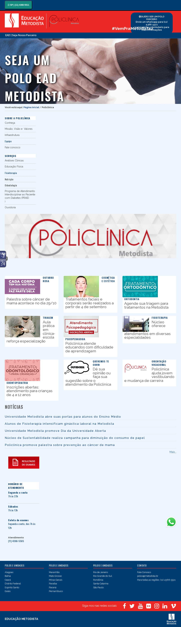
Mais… (173, 451)
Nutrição (9, 179)
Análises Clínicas (14, 160)
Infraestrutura (12, 135)
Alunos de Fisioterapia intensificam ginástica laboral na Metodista (59, 423)
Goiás (7, 591)
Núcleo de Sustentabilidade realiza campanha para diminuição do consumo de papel (75, 438)
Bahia (8, 576)
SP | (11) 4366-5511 (18, 5)
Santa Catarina (100, 583)
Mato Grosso (55, 576)
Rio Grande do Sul (102, 576)
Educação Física (14, 166)
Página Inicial (31, 107)
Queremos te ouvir (101, 363)
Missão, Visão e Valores (19, 128)
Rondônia (98, 580)
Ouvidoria (10, 207)
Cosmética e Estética (108, 279)
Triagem (48, 317)
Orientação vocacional (159, 363)
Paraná (52, 587)
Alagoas (9, 572)
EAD (7, 35)
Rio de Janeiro (100, 572)
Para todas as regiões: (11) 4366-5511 (156, 580)
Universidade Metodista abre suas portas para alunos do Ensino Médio (63, 416)
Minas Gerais (55, 580)
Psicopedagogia (75, 339)
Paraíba (53, 583)
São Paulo (98, 587)
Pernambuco (56, 591)
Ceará (8, 580)
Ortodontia (131, 299)
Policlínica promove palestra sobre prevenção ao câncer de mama (60, 445)
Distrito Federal (13, 583)
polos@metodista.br (147, 576)
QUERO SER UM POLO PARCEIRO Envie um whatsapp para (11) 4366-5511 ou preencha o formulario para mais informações (151, 23)
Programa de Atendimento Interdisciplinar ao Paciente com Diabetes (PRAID (20, 194)
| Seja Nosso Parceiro (23, 35)
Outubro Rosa (48, 279)
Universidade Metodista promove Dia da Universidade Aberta (55, 431)
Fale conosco (12, 147)
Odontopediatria (17, 383)
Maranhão (54, 572)
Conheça (10, 122)
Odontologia (11, 185)
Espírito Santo (12, 587)
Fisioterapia (160, 317)
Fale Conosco (144, 572)
